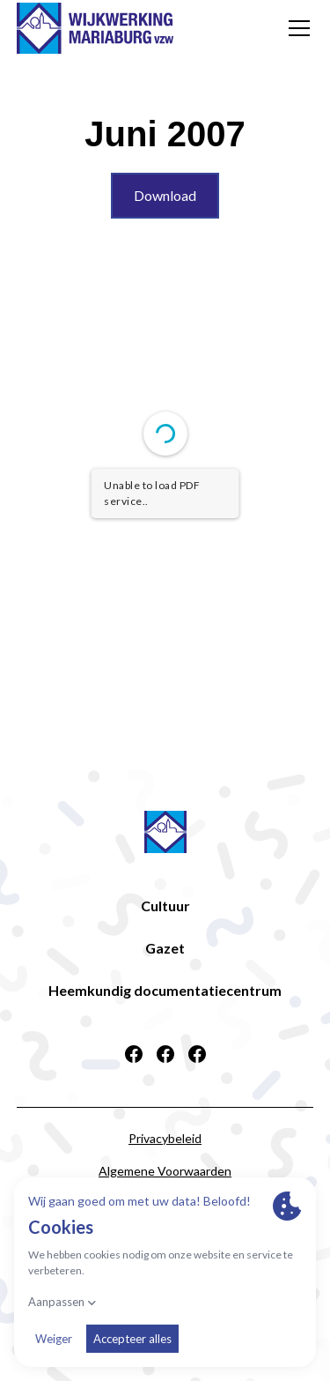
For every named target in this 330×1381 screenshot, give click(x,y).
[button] (295, 28)
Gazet (165, 947)
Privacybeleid (165, 1138)
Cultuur (165, 905)
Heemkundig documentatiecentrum (165, 990)
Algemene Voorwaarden (165, 1170)
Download (165, 195)
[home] (95, 28)
